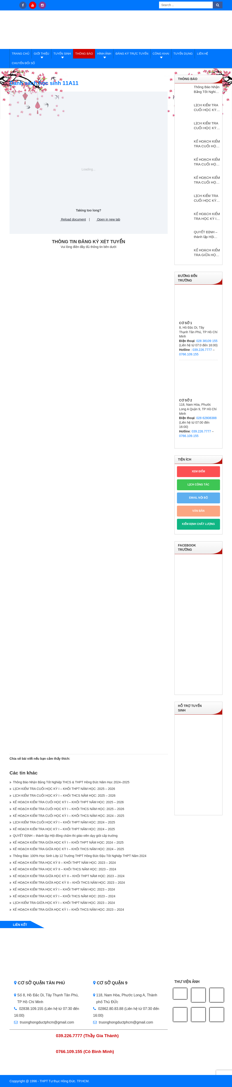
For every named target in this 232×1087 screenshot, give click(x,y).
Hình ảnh (104, 53)
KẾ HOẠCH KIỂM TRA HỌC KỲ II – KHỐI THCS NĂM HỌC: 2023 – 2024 (64, 869)
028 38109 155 (206, 341)
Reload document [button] (71, 219)
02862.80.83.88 (108, 1009)
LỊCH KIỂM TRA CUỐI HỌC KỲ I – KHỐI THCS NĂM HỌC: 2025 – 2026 (64, 795)
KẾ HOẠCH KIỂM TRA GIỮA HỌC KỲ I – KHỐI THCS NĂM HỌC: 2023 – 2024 (68, 909)
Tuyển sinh (62, 53)
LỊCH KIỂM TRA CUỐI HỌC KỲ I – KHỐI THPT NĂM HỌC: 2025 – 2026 (64, 789)
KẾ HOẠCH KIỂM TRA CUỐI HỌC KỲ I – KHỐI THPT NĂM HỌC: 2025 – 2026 (68, 802)
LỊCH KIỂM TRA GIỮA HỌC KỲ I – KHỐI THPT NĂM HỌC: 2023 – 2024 (64, 903)
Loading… (89, 501)
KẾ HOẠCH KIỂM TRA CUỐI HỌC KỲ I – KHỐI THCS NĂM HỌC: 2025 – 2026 (68, 809)
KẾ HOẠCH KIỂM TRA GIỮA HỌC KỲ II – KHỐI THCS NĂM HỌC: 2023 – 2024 (69, 882)
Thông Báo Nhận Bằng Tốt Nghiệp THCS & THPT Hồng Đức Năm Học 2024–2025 (71, 782)
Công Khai (161, 53)
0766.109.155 (189, 354)
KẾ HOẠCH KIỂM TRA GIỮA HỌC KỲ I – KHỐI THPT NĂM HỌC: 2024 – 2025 (68, 842)
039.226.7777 (202, 350)
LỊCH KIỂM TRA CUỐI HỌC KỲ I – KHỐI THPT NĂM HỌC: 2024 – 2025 (64, 822)
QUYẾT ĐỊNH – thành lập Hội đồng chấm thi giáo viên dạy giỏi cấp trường (65, 835)
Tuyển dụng (183, 53)
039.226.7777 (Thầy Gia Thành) (87, 1035)
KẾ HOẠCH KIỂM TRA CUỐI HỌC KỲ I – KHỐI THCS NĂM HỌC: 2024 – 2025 (68, 816)
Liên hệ (202, 53)
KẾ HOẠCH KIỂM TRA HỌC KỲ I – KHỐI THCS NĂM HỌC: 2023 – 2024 (64, 896)
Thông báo (84, 53)
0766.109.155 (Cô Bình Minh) (85, 1051)
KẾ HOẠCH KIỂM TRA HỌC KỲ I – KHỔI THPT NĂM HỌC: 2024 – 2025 (64, 829)
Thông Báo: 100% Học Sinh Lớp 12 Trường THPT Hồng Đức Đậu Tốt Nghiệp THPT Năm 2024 (79, 856)
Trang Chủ (20, 53)
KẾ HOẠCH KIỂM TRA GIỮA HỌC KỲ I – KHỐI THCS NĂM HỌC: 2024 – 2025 (68, 849)
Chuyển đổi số (23, 63)
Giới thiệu (41, 53)
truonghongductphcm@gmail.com (44, 1022)
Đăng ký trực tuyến (132, 53)
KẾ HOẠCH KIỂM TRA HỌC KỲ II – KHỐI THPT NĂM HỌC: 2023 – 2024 (64, 862)
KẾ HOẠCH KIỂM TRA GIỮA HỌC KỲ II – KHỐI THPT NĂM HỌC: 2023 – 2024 (68, 876)
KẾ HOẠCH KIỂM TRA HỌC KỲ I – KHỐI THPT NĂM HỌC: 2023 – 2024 (64, 889)
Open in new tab (106, 219)
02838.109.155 (29, 1009)
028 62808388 (206, 418)
